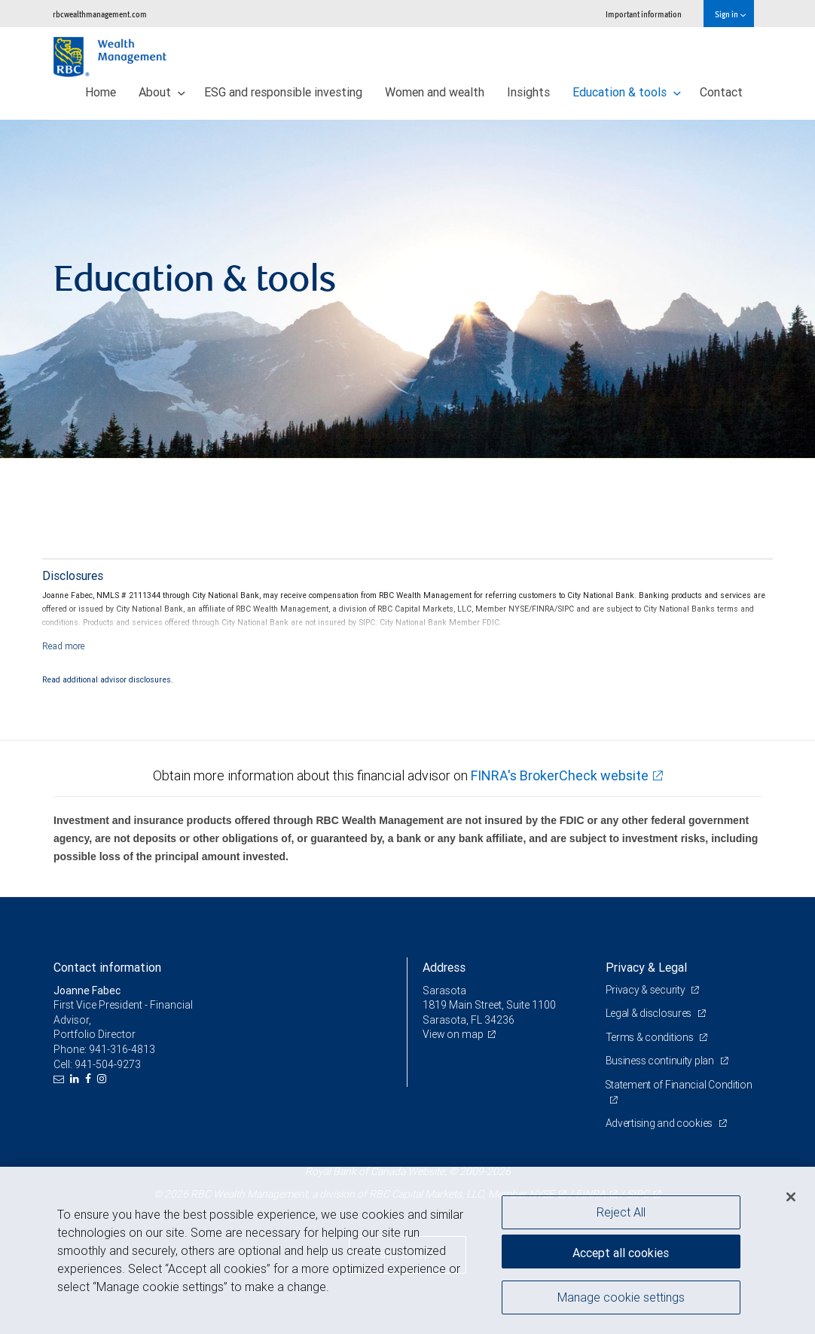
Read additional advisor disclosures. (107, 679)
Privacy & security (647, 990)
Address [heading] (444, 967)
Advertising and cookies (660, 1123)
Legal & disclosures (650, 1013)
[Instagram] (103, 1079)
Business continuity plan (661, 1060)
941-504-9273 (108, 1064)
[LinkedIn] (76, 1079)
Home (100, 91)
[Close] (790, 1196)
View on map (453, 1034)
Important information (644, 14)
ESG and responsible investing (283, 91)
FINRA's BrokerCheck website (560, 775)
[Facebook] (90, 1079)
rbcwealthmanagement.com (100, 14)
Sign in (730, 14)
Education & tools (626, 91)
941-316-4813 (122, 1049)
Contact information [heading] (107, 967)
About (162, 91)
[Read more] (63, 646)
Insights (528, 91)
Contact (721, 91)
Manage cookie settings (621, 1298)
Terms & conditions (651, 1037)
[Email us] (60, 1079)
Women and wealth (434, 91)
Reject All (621, 1212)
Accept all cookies (620, 1251)
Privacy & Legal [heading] (646, 967)
